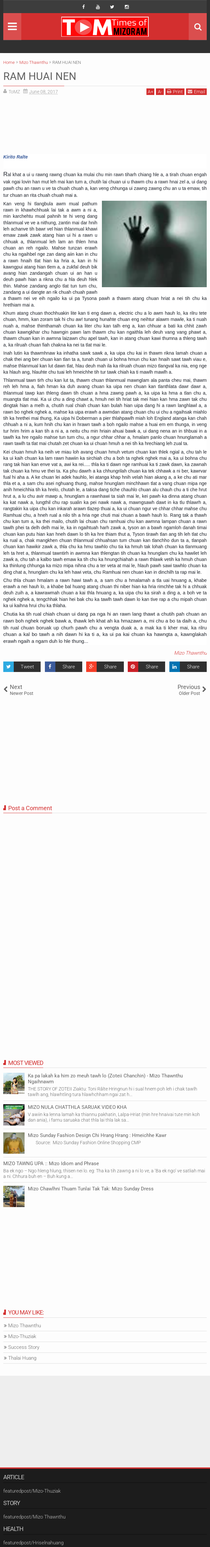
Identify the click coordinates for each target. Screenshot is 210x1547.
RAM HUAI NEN (39, 76)
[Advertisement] (105, 127)
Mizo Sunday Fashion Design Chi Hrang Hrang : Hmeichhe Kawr (97, 1135)
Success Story (23, 1347)
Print (175, 91)
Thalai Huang (22, 1358)
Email (196, 91)
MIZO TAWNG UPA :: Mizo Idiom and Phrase (51, 1163)
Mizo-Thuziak (22, 1336)
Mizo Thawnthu (190, 653)
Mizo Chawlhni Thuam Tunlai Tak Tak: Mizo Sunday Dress (91, 1189)
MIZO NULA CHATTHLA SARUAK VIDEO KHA (77, 1107)
